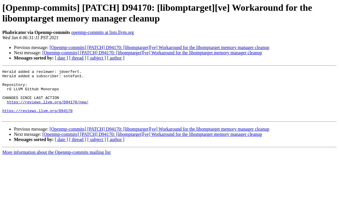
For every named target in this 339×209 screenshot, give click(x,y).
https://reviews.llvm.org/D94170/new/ (48, 108)
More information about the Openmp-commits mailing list (56, 161)
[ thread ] (77, 57)
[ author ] (116, 57)
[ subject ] (96, 57)
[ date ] (61, 57)
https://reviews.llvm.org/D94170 (37, 119)
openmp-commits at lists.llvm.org (102, 32)
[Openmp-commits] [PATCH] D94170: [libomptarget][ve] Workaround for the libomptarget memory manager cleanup (159, 47)
